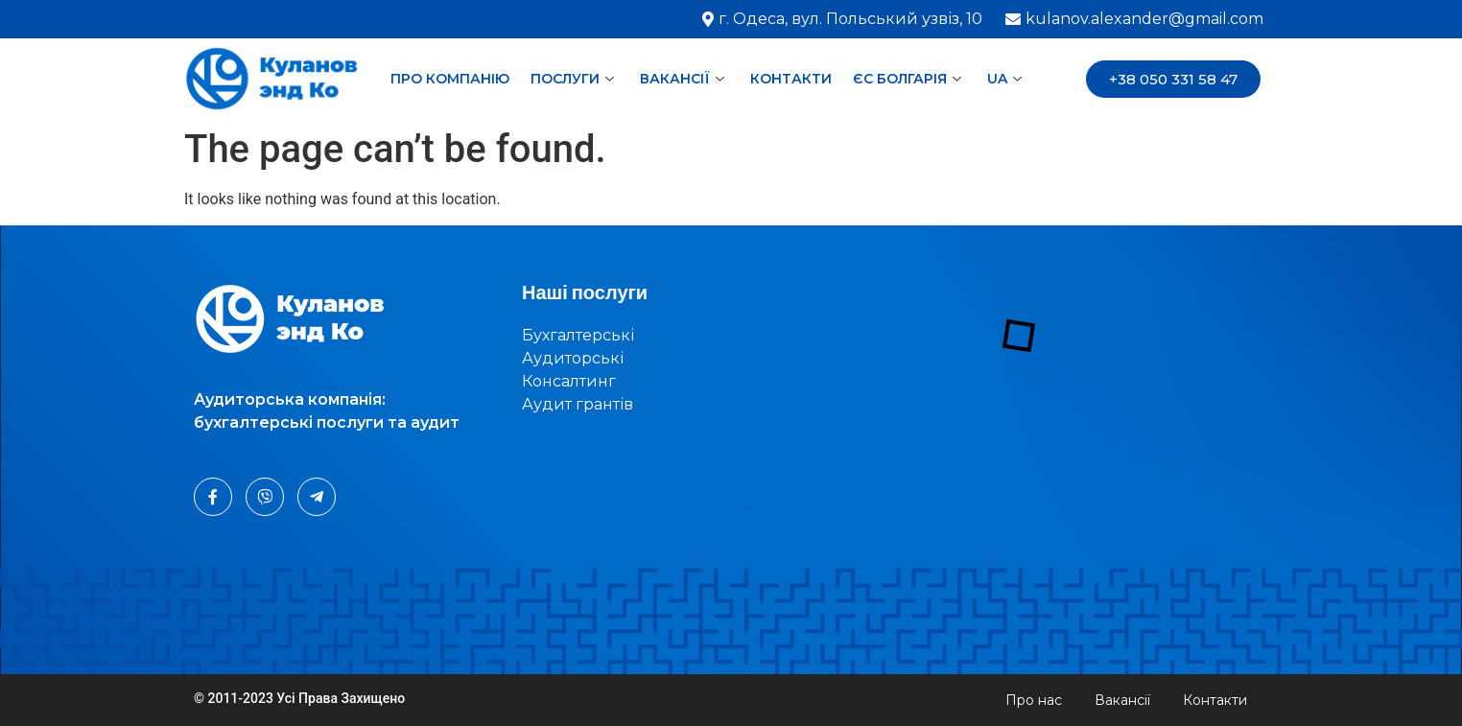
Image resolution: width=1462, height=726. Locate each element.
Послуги (575, 78)
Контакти (791, 78)
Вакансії (684, 78)
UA (1006, 78)
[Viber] (265, 497)
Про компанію (449, 78)
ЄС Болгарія (909, 78)
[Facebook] (213, 497)
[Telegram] (316, 497)
